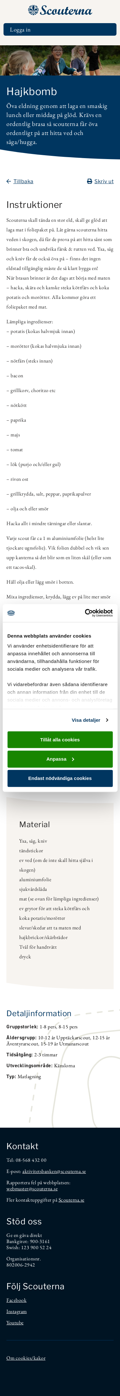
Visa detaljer (86, 720)
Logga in (20, 29)
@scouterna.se (71, 1171)
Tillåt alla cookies (60, 739)
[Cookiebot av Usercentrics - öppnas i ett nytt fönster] (85, 613)
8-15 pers (68, 1026)
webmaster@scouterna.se (32, 1188)
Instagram (16, 1311)
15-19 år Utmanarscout (65, 1043)
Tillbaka (20, 181)
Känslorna (64, 1065)
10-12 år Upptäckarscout (64, 1037)
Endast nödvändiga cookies (60, 778)
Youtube (15, 1322)
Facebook (16, 1300)
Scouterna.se (71, 1199)
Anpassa (60, 758)
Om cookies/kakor (25, 1358)
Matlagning (29, 1076)
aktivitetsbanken (39, 1171)
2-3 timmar (45, 1054)
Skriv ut (100, 181)
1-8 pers (48, 1026)
